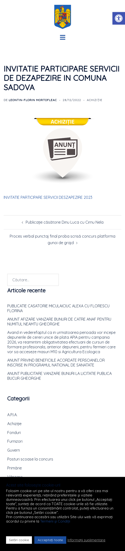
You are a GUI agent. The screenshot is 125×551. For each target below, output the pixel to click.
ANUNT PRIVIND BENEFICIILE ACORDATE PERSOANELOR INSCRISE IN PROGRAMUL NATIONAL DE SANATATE (56, 362)
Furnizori (14, 441)
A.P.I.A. (12, 414)
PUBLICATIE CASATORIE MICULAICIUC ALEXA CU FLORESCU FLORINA (58, 308)
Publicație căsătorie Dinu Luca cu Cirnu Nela (64, 222)
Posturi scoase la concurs (30, 459)
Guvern (13, 450)
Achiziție (94, 100)
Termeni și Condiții (55, 521)
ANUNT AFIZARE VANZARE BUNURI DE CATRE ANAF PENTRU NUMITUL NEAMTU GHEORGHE (59, 321)
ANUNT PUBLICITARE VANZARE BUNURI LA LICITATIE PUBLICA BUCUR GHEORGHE (59, 376)
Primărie (14, 468)
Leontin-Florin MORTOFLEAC (33, 100)
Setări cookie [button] (19, 540)
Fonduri (14, 432)
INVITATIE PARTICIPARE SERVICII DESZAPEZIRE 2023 (48, 197)
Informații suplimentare (86, 540)
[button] (118, 18)
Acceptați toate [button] (50, 540)
